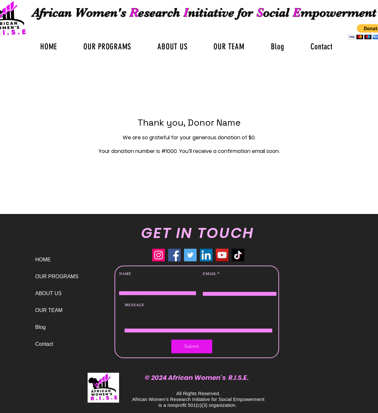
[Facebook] (174, 255)
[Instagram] (158, 255)
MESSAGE (134, 305)
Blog (40, 327)
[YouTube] (222, 255)
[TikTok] (238, 255)
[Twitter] (190, 255)
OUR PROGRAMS (57, 276)
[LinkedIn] (206, 255)
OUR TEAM (49, 310)
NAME (125, 273)
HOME (43, 259)
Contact (44, 344)
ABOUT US (48, 293)
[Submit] (191, 346)
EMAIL (209, 273)
